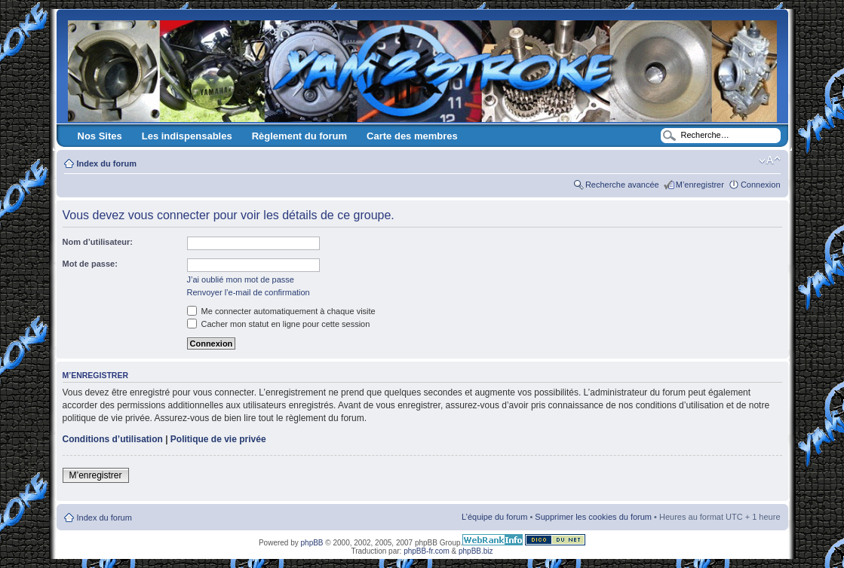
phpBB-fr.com (427, 551)
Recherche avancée (622, 184)
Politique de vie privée (218, 439)
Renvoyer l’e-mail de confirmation (248, 292)
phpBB (312, 543)
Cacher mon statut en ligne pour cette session (278, 323)
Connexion (761, 184)
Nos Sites (100, 136)
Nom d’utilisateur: (98, 241)
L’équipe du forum (494, 516)
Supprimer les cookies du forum (593, 516)
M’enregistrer (700, 184)
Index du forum (107, 163)
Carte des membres (412, 136)
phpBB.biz (476, 551)
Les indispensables (187, 136)
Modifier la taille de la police (770, 160)
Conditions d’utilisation (113, 439)
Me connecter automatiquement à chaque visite (281, 311)
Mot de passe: (90, 263)
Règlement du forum (299, 136)
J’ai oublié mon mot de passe (240, 279)
